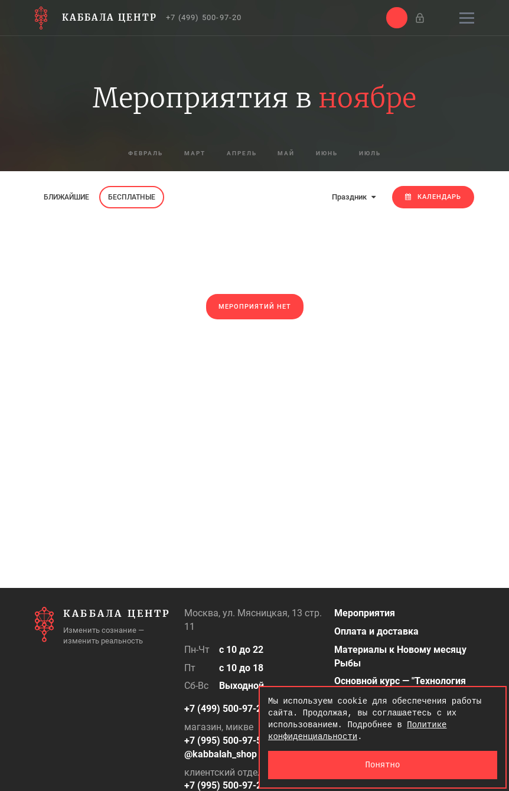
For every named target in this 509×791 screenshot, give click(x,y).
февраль (132, 154)
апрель (239, 154)
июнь (336, 154)
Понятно (383, 764)
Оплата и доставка (376, 631)
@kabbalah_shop (220, 754)
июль (385, 154)
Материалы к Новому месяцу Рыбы (400, 656)
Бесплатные (131, 197)
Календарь (433, 197)
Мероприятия (364, 613)
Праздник (354, 196)
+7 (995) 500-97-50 (225, 740)
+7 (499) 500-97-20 (204, 17)
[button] (396, 17)
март (186, 154)
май (289, 154)
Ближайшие (66, 197)
